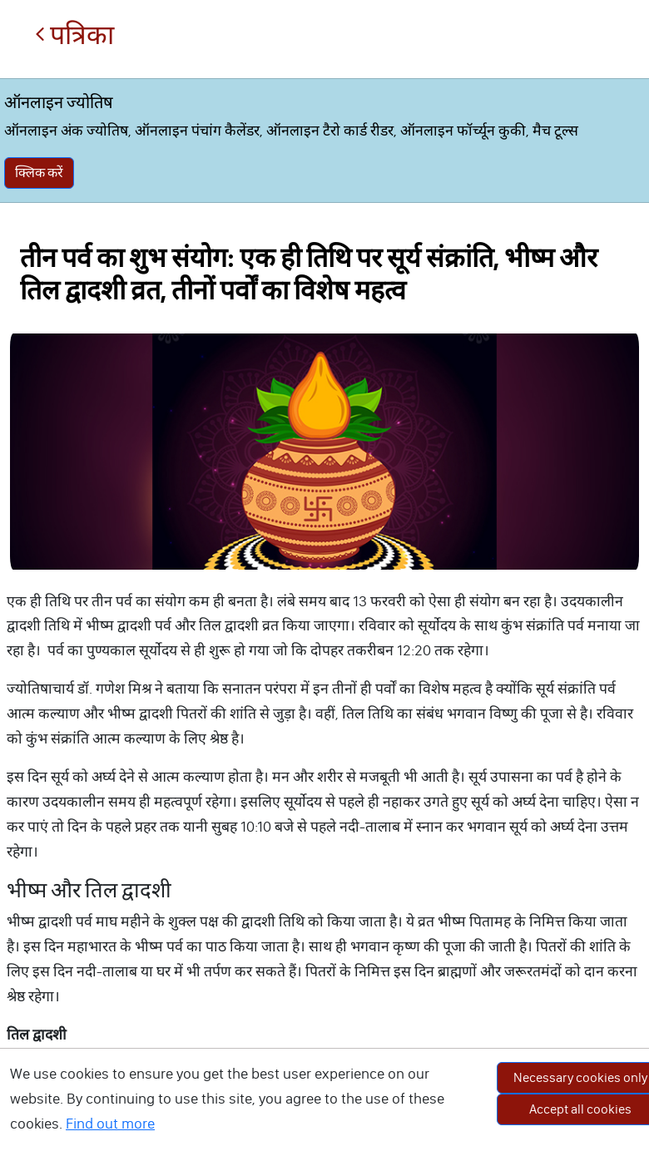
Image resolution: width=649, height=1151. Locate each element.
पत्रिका (74, 35)
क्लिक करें (39, 172)
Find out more (110, 1123)
